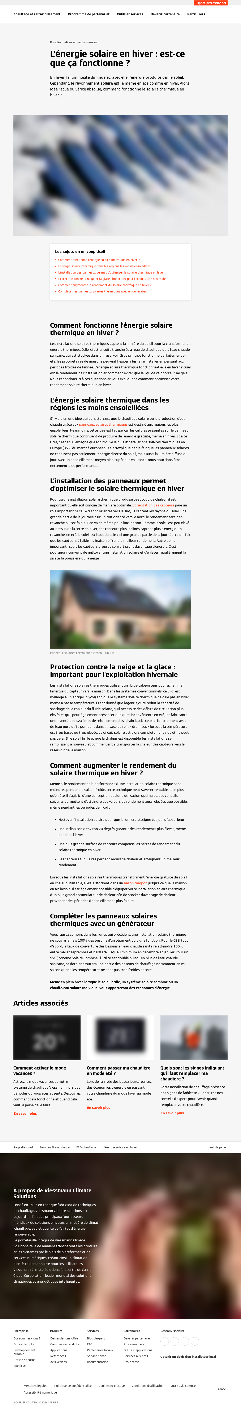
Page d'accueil (23, 1147)
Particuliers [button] (196, 14)
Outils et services (130, 14)
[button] (217, 1147)
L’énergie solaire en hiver (120, 1147)
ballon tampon (135, 883)
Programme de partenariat (88, 14)
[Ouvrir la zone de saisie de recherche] (225, 14)
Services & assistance (55, 1147)
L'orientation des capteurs (153, 505)
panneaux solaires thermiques (103, 424)
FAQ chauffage (86, 1147)
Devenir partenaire (165, 14)
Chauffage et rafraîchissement (37, 14)
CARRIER (53, 1402)
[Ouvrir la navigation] (2, 14)
